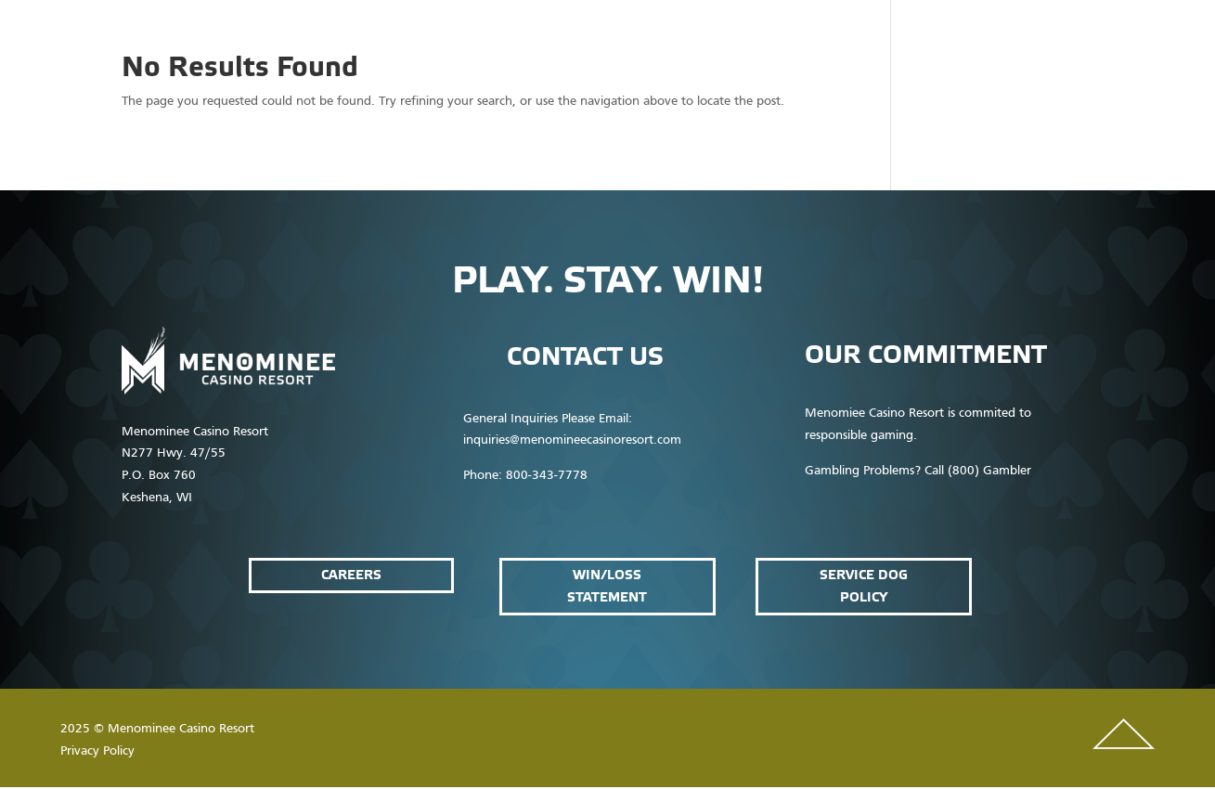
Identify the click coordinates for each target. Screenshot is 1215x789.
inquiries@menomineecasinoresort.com (572, 440)
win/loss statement (607, 586)
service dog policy (864, 586)
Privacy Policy (97, 751)
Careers (351, 575)
